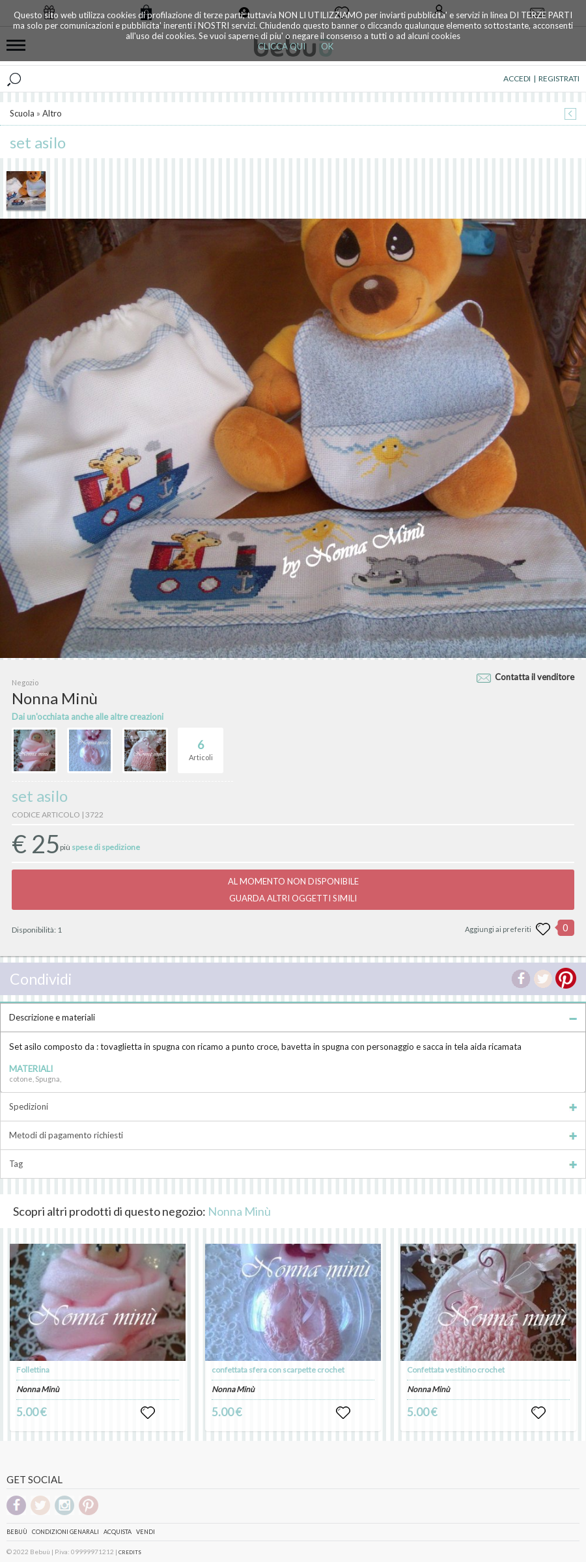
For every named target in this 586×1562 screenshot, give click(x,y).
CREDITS (130, 1552)
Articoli (201, 744)
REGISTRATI (558, 78)
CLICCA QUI (281, 46)
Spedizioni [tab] (293, 1106)
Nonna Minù (239, 1211)
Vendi (145, 1531)
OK (327, 46)
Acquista (118, 1531)
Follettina (32, 1370)
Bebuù (17, 1531)
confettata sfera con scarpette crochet (278, 1370)
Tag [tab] (293, 1163)
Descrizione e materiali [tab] (293, 1017)
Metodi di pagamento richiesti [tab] (293, 1135)
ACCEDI (517, 78)
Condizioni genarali (65, 1531)
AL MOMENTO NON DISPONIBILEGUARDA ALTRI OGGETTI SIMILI (293, 889)
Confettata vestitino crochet (456, 1370)
